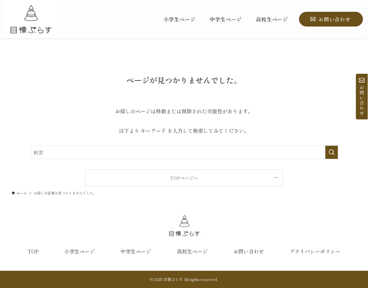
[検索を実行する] (331, 152)
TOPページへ (184, 177)
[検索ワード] (184, 152)
